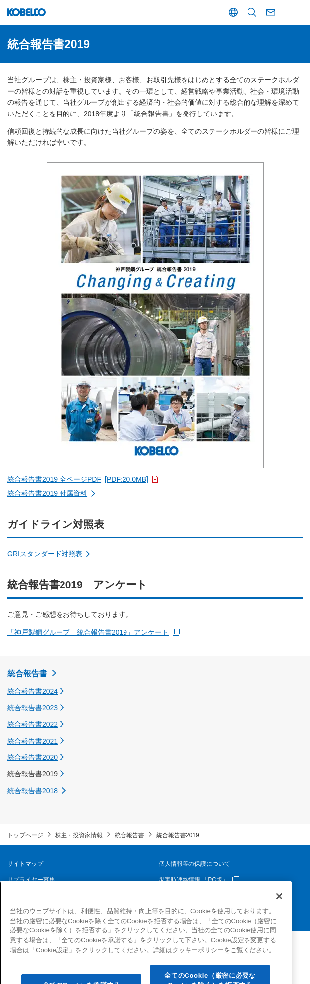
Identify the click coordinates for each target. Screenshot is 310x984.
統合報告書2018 (33, 791)
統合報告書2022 (32, 724)
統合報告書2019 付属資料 (47, 493)
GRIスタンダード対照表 (44, 554)
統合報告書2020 (32, 757)
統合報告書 (27, 673)
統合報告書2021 (32, 741)
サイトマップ (25, 863)
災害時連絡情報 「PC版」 (193, 879)
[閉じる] (279, 918)
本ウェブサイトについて (40, 896)
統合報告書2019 (32, 774)
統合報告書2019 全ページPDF (77, 479)
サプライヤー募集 (31, 879)
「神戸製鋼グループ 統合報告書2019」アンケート (88, 632)
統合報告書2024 (32, 691)
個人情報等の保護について (194, 863)
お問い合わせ (176, 896)
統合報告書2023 (32, 708)
